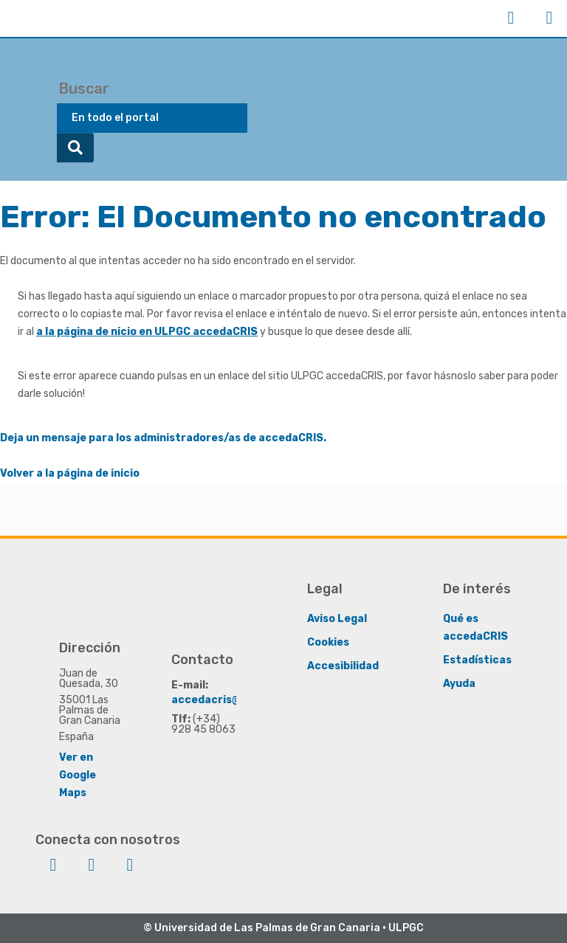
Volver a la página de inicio (70, 473)
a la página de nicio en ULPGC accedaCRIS (147, 331)
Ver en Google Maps (77, 774)
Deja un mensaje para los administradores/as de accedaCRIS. (163, 438)
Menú (549, 18)
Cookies (328, 641)
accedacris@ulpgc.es (228, 699)
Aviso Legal (337, 618)
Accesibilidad (343, 665)
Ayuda (459, 683)
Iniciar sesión (511, 18)
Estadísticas (477, 659)
